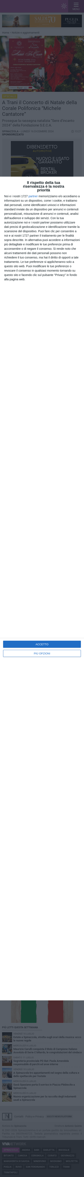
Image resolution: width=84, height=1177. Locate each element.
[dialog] (42, 589)
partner (33, 196)
